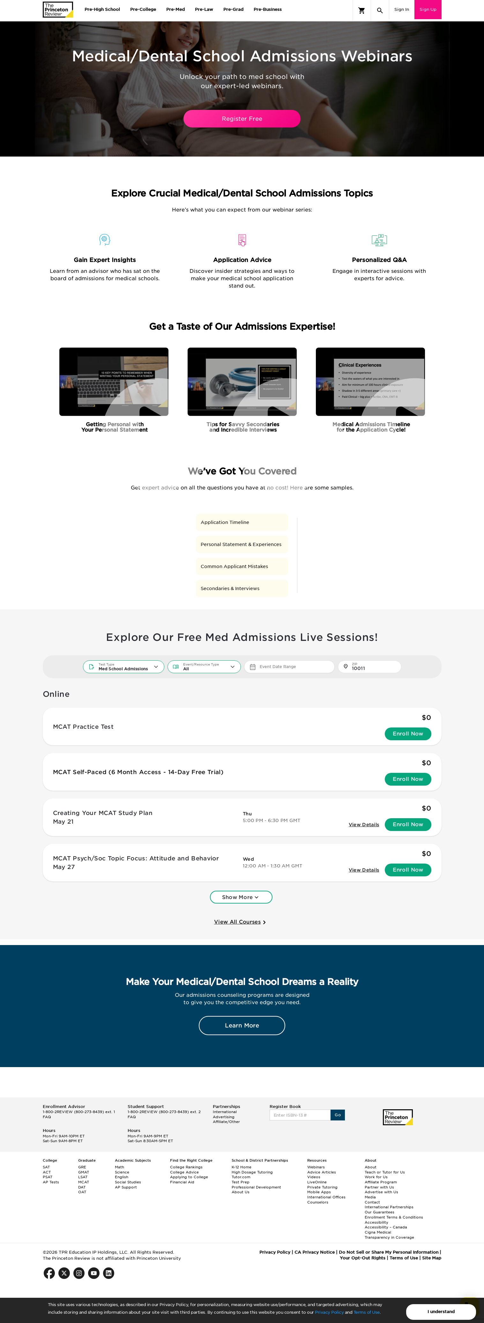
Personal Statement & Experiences (241, 544)
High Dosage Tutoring (252, 1172)
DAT (82, 1187)
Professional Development (256, 1187)
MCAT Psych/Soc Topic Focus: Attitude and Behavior (136, 858)
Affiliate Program (381, 1182)
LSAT (82, 1177)
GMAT (83, 1172)
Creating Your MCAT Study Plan (103, 813)
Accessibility (376, 1222)
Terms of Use (367, 1312)
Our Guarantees (379, 1212)
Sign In (401, 9)
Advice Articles (321, 1172)
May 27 (64, 867)
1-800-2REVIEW (79, 1112)
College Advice (184, 1172)
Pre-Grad (233, 9)
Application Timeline (225, 522)
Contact (372, 1202)
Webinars (316, 1167)
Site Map (431, 1258)
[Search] (380, 10)
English (121, 1177)
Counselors (317, 1202)
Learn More (242, 1025)
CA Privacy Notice (314, 1252)
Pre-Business (268, 9)
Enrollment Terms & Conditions (394, 1217)
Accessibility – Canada (386, 1227)
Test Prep (240, 1182)
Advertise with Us (381, 1192)
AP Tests (51, 1182)
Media (370, 1197)
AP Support (126, 1187)
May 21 (63, 821)
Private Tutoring (322, 1187)
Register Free (242, 118)
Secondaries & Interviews (230, 588)
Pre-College (143, 9)
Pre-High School (102, 9)
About (370, 1167)
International (225, 1112)
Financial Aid (182, 1182)
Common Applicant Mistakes (234, 566)
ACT (47, 1172)
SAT (46, 1167)
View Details (364, 824)
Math (119, 1167)
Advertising (224, 1117)
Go (338, 1114)
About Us (240, 1192)
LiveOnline (317, 1182)
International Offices (326, 1197)
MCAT (83, 1182)
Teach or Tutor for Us (385, 1172)
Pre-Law (204, 9)
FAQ (47, 1117)
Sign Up (428, 9)
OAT (82, 1192)
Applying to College (189, 1177)
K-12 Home (241, 1167)
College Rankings (186, 1167)
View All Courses (241, 922)
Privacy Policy (329, 1312)
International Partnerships (389, 1207)
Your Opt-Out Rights (362, 1258)
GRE (82, 1167)
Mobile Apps (319, 1192)
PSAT (47, 1177)
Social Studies (128, 1182)
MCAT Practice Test (83, 726)
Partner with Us (379, 1187)
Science (122, 1172)
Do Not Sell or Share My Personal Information (388, 1252)
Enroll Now (408, 734)
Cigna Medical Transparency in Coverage (389, 1235)
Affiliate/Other (226, 1121)
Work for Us (376, 1177)
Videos (313, 1177)
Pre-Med (175, 9)
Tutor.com (241, 1177)
